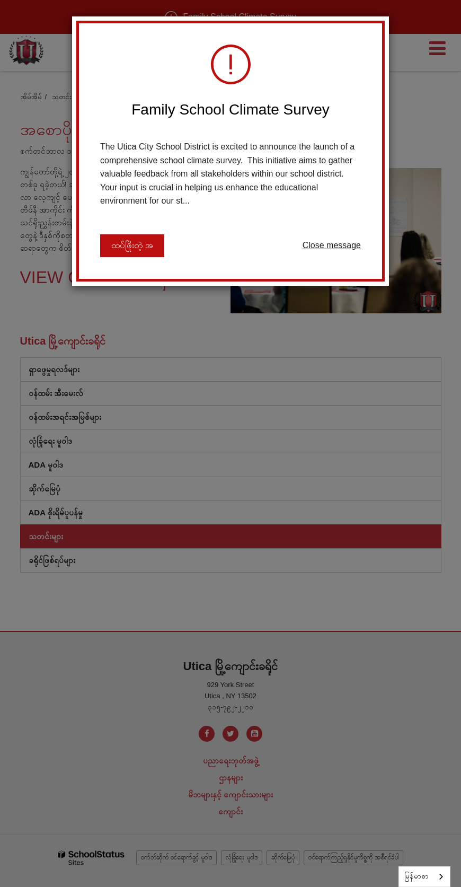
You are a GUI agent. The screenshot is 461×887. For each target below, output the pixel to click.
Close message (332, 245)
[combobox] (424, 876)
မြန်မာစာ (416, 876)
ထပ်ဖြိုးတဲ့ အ (132, 245)
